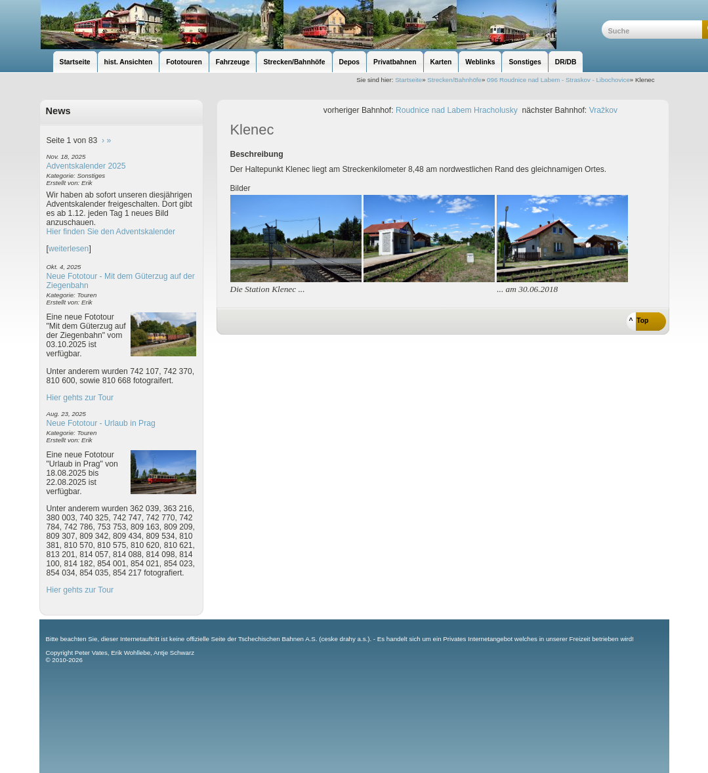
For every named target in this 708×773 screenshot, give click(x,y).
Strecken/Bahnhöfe (454, 79)
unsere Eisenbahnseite (320, 24)
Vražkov (603, 110)
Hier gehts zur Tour (80, 397)
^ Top (639, 320)
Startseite (408, 79)
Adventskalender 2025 (86, 166)
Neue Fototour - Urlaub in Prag (101, 423)
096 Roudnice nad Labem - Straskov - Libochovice (558, 79)
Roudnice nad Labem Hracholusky (457, 110)
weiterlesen (69, 248)
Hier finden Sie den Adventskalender (111, 231)
